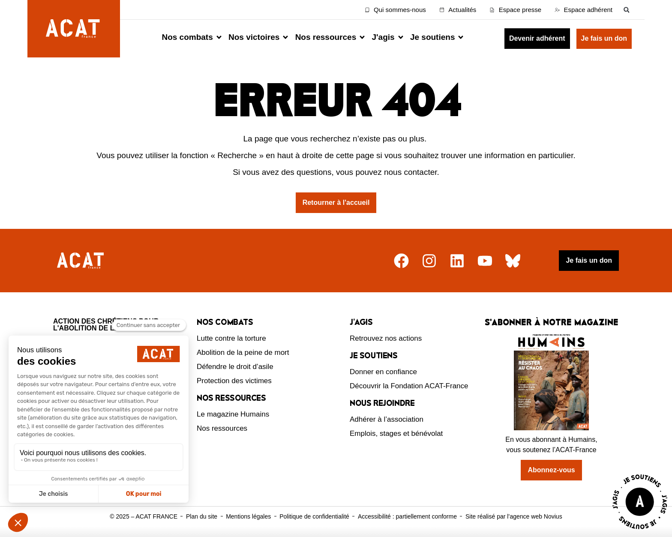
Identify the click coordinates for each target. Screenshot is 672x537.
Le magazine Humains (233, 414)
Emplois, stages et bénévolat (396, 433)
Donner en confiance (383, 372)
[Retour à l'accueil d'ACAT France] (73, 28)
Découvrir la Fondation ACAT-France (409, 386)
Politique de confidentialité (314, 516)
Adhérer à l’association (386, 419)
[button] (626, 9)
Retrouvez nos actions (386, 338)
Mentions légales (248, 516)
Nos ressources (222, 428)
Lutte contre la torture (231, 338)
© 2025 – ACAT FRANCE (143, 516)
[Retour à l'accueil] (81, 260)
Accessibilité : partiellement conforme (407, 516)
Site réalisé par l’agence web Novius (513, 516)
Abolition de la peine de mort (243, 352)
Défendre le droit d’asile (235, 367)
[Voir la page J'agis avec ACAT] (640, 531)
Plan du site (201, 516)
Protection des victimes (234, 381)
